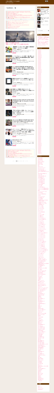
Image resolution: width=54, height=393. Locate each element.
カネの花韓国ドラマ (41, 197)
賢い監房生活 (40, 362)
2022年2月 (39, 111)
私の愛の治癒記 (40, 334)
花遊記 (19, 93)
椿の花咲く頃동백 (40, 308)
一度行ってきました (41, 257)
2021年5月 (39, 122)
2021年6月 (39, 121)
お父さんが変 (40, 174)
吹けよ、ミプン (40, 275)
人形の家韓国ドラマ (41, 262)
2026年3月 (39, 51)
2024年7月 (39, 75)
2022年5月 (39, 107)
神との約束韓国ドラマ (41, 326)
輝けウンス (39, 364)
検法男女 (39, 307)
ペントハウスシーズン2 (41, 236)
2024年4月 (39, 79)
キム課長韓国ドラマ (41, 204)
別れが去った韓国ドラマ (41, 271)
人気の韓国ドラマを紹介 (13, 1)
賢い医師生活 (40, 361)
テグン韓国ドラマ (40, 216)
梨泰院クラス (20, 82)
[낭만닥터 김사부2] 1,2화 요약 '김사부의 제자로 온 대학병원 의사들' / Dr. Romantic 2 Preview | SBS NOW (23, 101)
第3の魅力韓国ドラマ (41, 345)
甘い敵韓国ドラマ (40, 320)
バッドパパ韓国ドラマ (41, 226)
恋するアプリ (40, 286)
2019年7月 (39, 149)
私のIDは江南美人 (40, 330)
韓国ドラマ (19, 141)
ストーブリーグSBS (41, 214)
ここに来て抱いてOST (41, 179)
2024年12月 (40, 69)
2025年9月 (39, 58)
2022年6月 (39, 106)
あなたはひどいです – (17, 139)
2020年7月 (39, 134)
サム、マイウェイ (40, 209)
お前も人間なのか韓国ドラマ (42, 173)
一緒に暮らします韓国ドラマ (42, 259)
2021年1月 (39, 127)
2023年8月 (39, 89)
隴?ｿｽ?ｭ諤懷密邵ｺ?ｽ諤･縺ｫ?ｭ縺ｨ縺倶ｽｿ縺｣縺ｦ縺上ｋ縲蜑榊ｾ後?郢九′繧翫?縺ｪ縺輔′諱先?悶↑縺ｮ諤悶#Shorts (20, 15)
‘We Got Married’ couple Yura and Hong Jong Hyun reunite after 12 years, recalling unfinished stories (19, 11)
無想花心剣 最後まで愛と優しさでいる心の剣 (13, 151)
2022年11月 (40, 100)
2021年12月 (40, 113)
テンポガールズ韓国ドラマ (42, 219)
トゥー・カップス (40, 220)
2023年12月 (40, 84)
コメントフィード (40, 388)
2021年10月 (40, 116)
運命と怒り (39, 367)
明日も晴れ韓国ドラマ (41, 293)
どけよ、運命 (40, 185)
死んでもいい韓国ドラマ (41, 309)
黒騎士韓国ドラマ (40, 379)
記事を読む (14, 63)
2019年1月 (39, 151)
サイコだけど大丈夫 (41, 208)
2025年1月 (39, 68)
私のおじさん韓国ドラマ (41, 331)
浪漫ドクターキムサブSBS (22, 103)
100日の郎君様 (40, 159)
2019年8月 (39, 148)
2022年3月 (39, 110)
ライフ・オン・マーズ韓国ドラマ (23, 122)
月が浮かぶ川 (40, 302)
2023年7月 (39, 90)
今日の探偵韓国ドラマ (41, 265)
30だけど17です (40, 160)
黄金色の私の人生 (40, 378)
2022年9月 (39, 102)
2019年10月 (40, 145)
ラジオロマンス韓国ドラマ (42, 251)
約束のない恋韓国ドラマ (41, 346)
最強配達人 (39, 296)
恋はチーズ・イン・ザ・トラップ (43, 287)
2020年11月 (40, 129)
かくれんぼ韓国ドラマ (41, 178)
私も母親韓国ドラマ (41, 336)
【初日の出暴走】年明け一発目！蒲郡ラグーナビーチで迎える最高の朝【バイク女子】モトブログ (19, 155)
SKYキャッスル (40, 166)
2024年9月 (39, 73)
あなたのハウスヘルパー (41, 167)
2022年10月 (40, 101)
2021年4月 (39, 123)
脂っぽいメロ (40, 352)
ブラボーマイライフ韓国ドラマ (42, 232)
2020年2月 (39, 140)
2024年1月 (39, 83)
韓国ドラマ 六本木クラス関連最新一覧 (12, 13)
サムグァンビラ (40, 210)
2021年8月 (39, 118)
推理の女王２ (40, 292)
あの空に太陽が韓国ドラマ (42, 170)
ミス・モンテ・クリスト (41, 247)
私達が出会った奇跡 (21, 114)
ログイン (39, 385)
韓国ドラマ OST (40, 373)
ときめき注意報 (40, 184)
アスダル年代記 (40, 192)
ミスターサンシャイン (41, 243)
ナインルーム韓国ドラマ (41, 224)
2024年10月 (40, 72)
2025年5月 (39, 63)
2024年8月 (39, 74)
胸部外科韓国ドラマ (41, 351)
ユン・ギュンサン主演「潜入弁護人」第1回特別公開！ (14, 26)
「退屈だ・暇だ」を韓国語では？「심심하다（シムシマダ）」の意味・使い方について (17, 22)
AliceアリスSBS (40, 164)
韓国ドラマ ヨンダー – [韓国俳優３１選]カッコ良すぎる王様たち (15, 14)
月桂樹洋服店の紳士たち (41, 303)
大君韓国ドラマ (40, 277)
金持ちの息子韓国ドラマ (41, 368)
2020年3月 (39, 139)
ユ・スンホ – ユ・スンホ (44, 24)
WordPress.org (40, 389)
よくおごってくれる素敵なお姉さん (43, 188)
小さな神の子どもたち (41, 281)
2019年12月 (40, 143)
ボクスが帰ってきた (41, 240)
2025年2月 (39, 67)
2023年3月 (39, 95)
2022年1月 (39, 112)
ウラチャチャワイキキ (41, 196)
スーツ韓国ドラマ (40, 215)
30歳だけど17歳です (41, 161)
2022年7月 (39, 105)
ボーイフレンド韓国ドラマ (42, 241)
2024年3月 (39, 80)
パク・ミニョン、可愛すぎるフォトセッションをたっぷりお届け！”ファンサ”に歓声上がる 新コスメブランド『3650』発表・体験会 (23, 130)
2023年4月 (39, 94)
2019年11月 (40, 144)
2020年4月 (39, 138)
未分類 (39, 304)
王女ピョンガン (40, 319)
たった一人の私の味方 (41, 183)
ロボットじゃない (40, 254)
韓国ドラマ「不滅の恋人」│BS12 (11, 154)
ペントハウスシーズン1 (41, 235)
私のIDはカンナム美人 (41, 329)
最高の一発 (19, 49)
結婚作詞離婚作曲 (40, 347)
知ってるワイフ (40, 325)
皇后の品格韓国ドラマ (41, 324)
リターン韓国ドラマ (41, 253)
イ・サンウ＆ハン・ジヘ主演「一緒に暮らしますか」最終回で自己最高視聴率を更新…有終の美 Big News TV (23, 57)
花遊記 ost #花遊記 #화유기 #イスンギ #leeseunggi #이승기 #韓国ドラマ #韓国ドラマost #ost (23, 90)
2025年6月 (39, 62)
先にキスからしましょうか (42, 270)
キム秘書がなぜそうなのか (42, 202)
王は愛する (39, 318)
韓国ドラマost (40, 374)
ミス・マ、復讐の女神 (41, 246)
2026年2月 (39, 52)
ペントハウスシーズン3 (41, 237)
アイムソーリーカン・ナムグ (42, 191)
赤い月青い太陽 (40, 363)
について (9, 21)
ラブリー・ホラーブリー (41, 252)
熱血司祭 (39, 315)
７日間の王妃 (40, 380)
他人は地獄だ (40, 266)
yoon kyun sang (9, 25)
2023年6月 (39, 91)
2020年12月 (40, 128)
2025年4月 (39, 64)
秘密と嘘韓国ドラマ (41, 340)
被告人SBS (39, 357)
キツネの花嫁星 (40, 198)
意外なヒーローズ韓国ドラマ (42, 288)
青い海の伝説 (40, 369)
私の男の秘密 (40, 335)
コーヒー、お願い (40, 205)
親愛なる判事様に (40, 358)
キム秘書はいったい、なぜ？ (22, 133)
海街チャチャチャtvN (41, 314)
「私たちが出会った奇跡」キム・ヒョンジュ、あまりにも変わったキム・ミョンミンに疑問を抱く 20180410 (23, 112)
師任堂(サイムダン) (41, 282)
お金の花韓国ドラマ (41, 177)
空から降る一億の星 (41, 342)
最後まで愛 (39, 297)
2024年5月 (39, 78)
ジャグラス (39, 213)
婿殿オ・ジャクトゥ (41, 280)
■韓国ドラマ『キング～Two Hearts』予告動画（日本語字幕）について (16, 23)
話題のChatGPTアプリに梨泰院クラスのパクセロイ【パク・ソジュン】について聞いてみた (22, 80)
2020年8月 (39, 133)
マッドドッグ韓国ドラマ (41, 242)
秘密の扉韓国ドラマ (41, 341)
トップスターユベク (41, 221)
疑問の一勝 (39, 323)
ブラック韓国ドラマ (41, 231)
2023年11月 (40, 85)
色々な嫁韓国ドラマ (41, 353)
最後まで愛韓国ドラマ (41, 298)
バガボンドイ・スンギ (41, 225)
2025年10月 (40, 57)
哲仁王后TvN (40, 276)
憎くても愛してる (40, 291)
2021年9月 (39, 117)
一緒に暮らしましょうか (41, 258)
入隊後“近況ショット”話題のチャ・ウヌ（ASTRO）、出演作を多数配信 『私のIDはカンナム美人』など (19, 150)
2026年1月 (39, 53)
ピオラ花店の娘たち (41, 230)
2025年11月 (40, 56)
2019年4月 (39, 150)
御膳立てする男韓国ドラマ (42, 285)
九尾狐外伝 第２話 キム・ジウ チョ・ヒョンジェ (13, 27)
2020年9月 (39, 132)
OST (38, 165)
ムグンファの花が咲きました (42, 248)
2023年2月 (39, 96)
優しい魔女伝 (40, 269)
